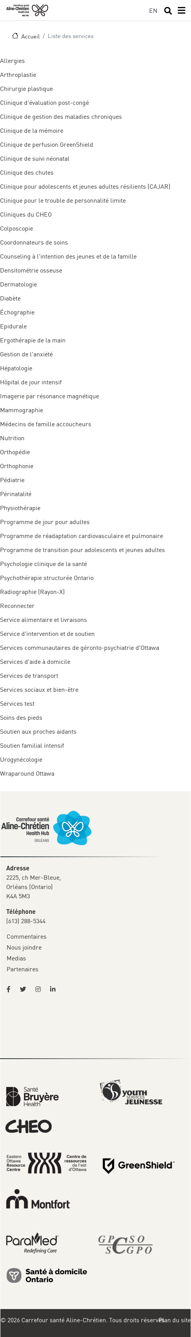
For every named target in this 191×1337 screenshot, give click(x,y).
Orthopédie (15, 452)
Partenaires (22, 969)
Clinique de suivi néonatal (34, 158)
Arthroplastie (18, 74)
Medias (16, 958)
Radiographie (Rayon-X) (32, 592)
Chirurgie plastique (26, 88)
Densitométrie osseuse (31, 270)
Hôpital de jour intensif (31, 382)
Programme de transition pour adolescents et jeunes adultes (82, 550)
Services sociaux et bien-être (39, 689)
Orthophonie (16, 466)
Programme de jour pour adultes (45, 522)
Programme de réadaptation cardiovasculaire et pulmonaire (81, 536)
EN (153, 10)
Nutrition (12, 438)
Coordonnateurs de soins (34, 242)
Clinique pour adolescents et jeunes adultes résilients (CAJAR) (85, 186)
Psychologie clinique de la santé (43, 564)
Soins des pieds (21, 717)
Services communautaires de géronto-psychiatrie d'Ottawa (79, 647)
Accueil (30, 36)
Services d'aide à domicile (35, 661)
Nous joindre (24, 947)
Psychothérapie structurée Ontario (47, 578)
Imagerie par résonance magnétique (49, 396)
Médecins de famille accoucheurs (45, 424)
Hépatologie (16, 368)
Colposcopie (16, 228)
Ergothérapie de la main (33, 340)
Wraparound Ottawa (27, 773)
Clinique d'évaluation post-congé (44, 102)
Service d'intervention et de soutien (47, 633)
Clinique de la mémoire (31, 130)
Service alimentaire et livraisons (43, 619)
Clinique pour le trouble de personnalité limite (63, 200)
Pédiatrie (12, 480)
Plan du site (174, 1320)
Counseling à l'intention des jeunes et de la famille (68, 256)
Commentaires (27, 936)
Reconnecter (17, 605)
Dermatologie (18, 284)
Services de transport (29, 675)
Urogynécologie (21, 759)
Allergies (12, 60)
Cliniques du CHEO (26, 214)
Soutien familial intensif (32, 745)
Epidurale (13, 326)
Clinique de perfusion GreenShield (46, 144)
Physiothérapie (20, 508)
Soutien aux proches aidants (38, 731)
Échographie (17, 312)
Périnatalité (15, 494)
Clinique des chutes (27, 172)
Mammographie (21, 410)
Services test (17, 703)
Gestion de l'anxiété (26, 354)
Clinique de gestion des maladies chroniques (61, 116)
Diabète (10, 298)
